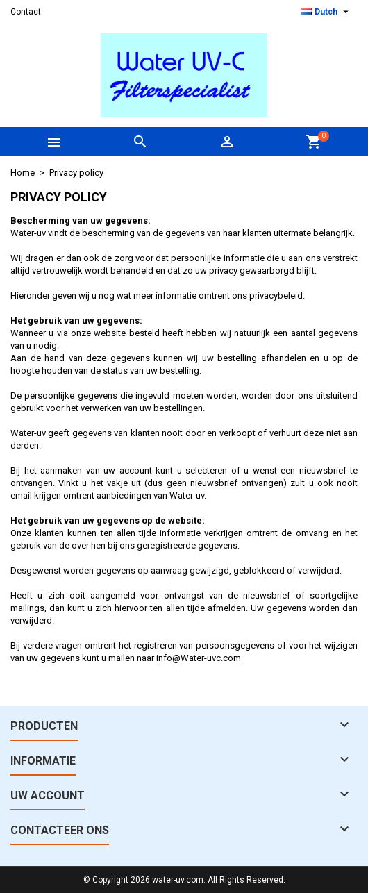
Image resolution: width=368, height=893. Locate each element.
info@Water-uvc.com (198, 658)
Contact (25, 12)
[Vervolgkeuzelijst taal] (326, 12)
